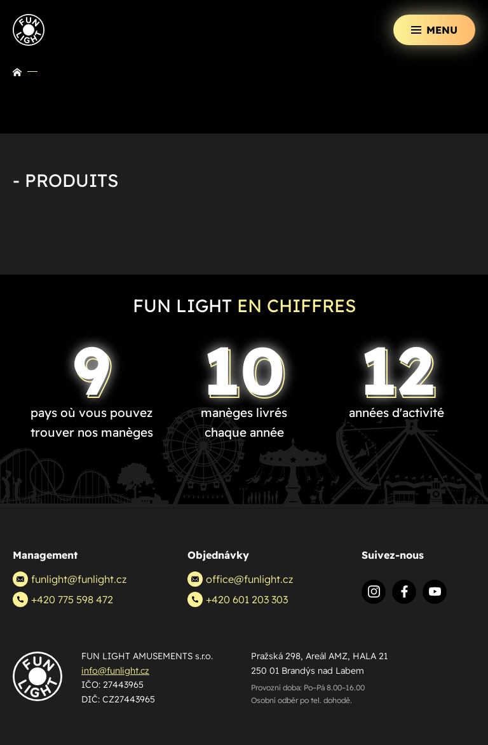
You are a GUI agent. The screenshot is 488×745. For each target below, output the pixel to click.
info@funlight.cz (115, 670)
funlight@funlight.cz (69, 579)
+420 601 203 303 (237, 599)
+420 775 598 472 (63, 599)
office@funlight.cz (240, 579)
